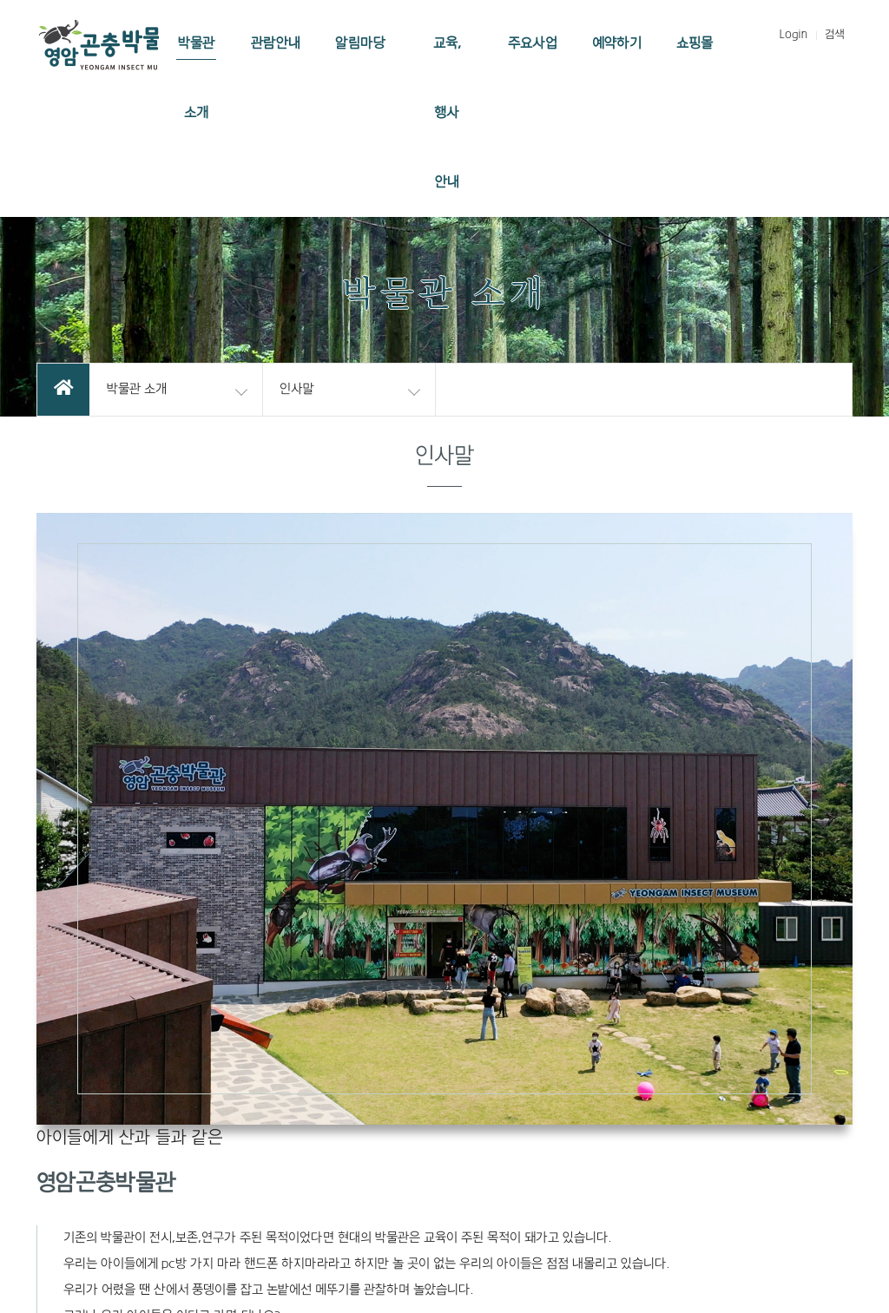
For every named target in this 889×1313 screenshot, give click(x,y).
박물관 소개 (196, 78)
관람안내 (275, 43)
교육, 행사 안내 (447, 113)
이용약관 (548, 1068)
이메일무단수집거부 (754, 1068)
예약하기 (617, 43)
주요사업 (532, 43)
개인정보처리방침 (637, 1068)
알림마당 (360, 43)
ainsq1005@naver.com (624, 1157)
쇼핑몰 (694, 43)
